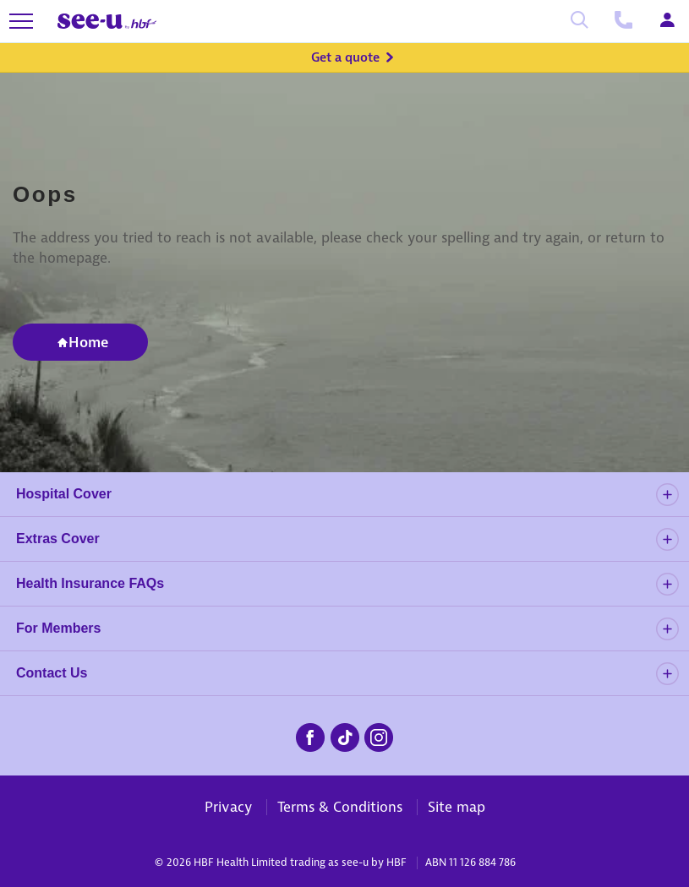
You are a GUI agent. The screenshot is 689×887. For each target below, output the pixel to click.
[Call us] (623, 21)
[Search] (579, 21)
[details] (667, 494)
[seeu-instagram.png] (378, 735)
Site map (456, 806)
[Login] (667, 21)
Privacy (228, 806)
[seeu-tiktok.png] (345, 735)
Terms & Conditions (339, 806)
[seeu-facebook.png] (310, 735)
